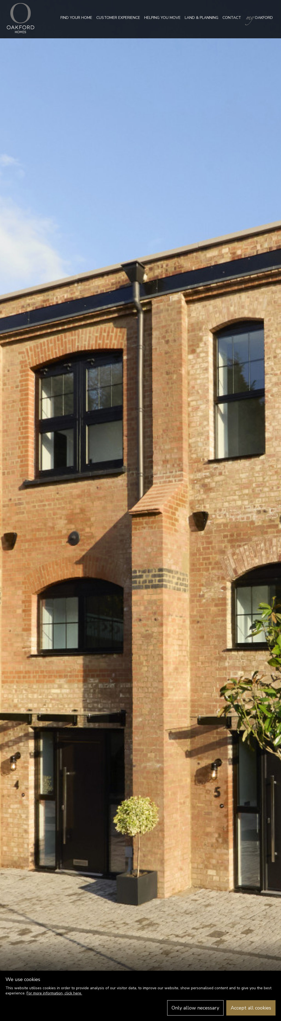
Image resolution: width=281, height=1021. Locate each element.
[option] (140, 510)
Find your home (76, 17)
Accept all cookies (251, 1008)
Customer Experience (118, 17)
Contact (231, 17)
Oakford (259, 17)
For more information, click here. (54, 993)
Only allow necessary (195, 1008)
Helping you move (162, 17)
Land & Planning (201, 17)
